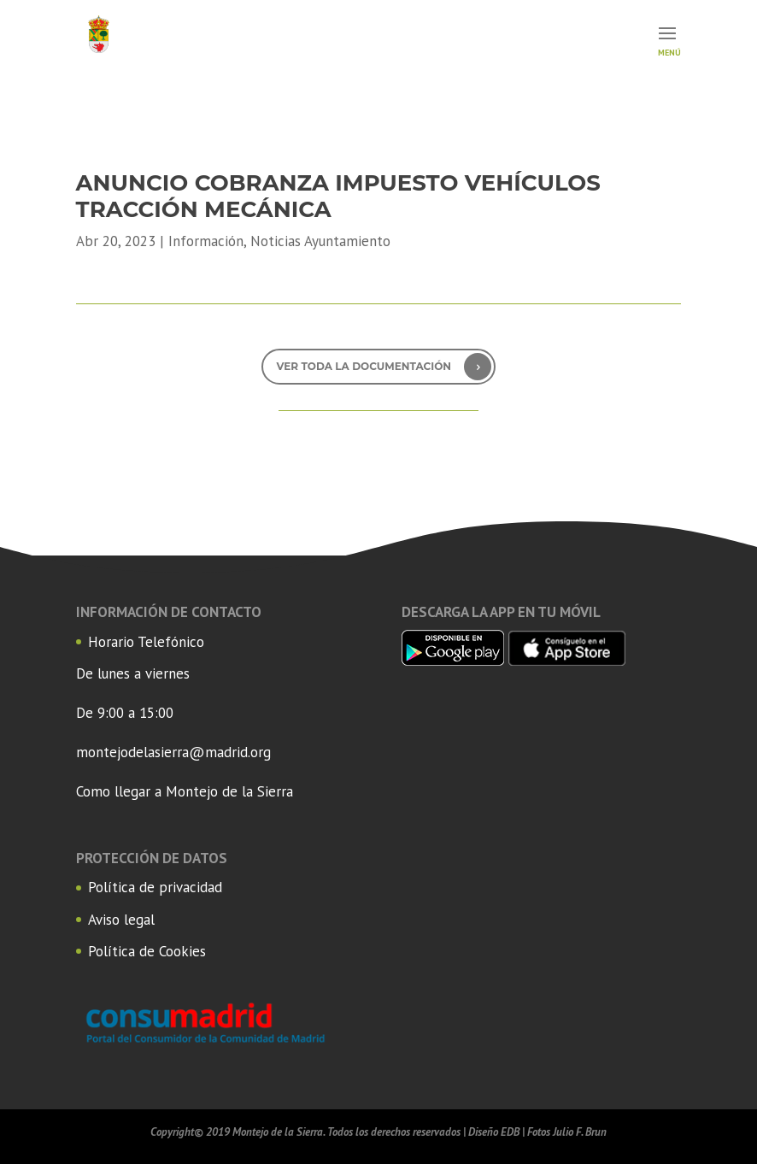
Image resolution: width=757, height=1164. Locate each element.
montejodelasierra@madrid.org (173, 752)
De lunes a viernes (133, 673)
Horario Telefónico (146, 641)
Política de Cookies (147, 951)
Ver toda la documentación (363, 366)
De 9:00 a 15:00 (124, 712)
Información (206, 241)
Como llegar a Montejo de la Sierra (184, 791)
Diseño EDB (493, 1132)
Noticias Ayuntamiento (320, 241)
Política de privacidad (155, 887)
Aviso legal (121, 919)
